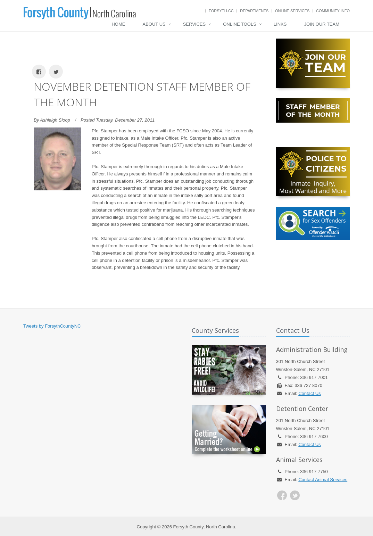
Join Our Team (321, 24)
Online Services (292, 11)
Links (280, 24)
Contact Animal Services (322, 479)
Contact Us (309, 393)
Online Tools (239, 24)
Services (194, 24)
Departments (254, 11)
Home (118, 24)
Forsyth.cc (221, 11)
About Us (153, 24)
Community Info (333, 11)
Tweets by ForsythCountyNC (52, 326)
